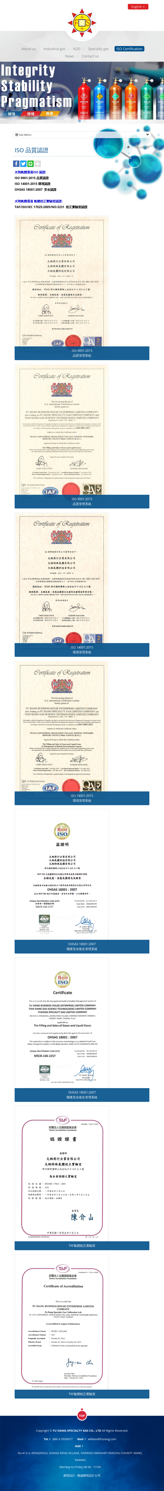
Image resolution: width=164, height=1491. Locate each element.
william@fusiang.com (102, 1439)
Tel (46, 1439)
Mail (80, 1439)
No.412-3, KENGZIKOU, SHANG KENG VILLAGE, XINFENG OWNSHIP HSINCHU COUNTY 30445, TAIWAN (80, 1456)
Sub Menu (82, 135)
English (138, 7)
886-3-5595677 (63, 1439)
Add (78, 1446)
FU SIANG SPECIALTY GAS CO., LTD (82, 22)
